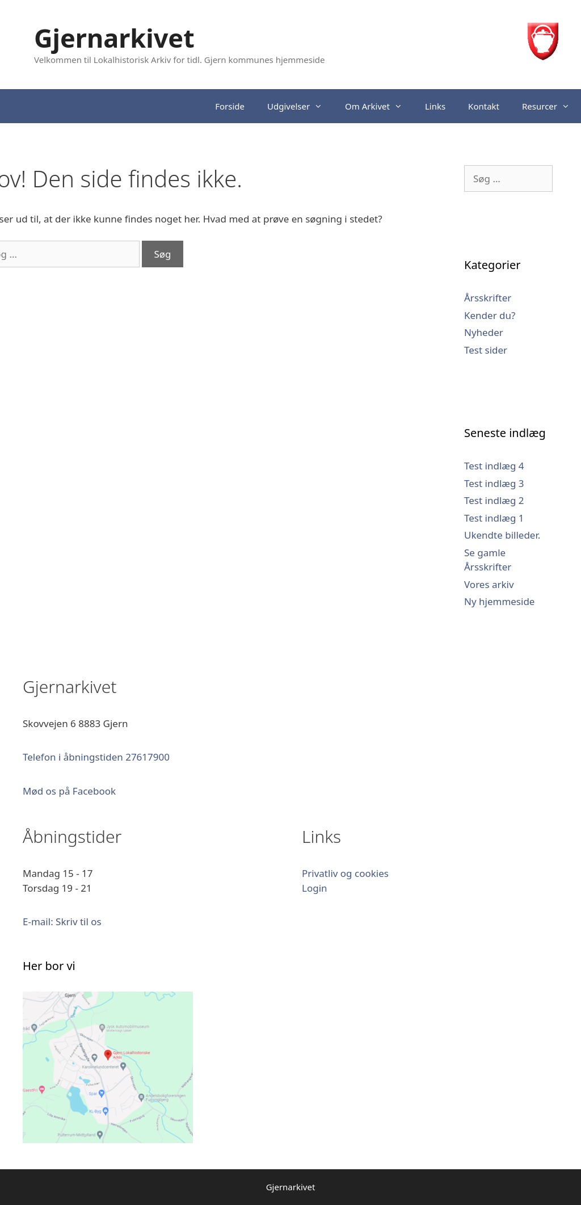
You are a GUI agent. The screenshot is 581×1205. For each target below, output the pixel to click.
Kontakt (483, 106)
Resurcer (551, 106)
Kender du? (489, 315)
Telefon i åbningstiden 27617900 (96, 756)
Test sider (485, 349)
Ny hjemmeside (499, 601)
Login (314, 888)
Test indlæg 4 (494, 465)
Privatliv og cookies (345, 873)
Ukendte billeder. (502, 534)
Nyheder (483, 332)
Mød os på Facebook (69, 790)
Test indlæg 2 (494, 500)
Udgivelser (300, 106)
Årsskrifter (487, 297)
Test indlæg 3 (494, 483)
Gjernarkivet (114, 37)
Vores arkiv (489, 584)
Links (435, 106)
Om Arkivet (379, 106)
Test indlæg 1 (494, 517)
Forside (230, 106)
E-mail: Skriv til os (62, 921)
